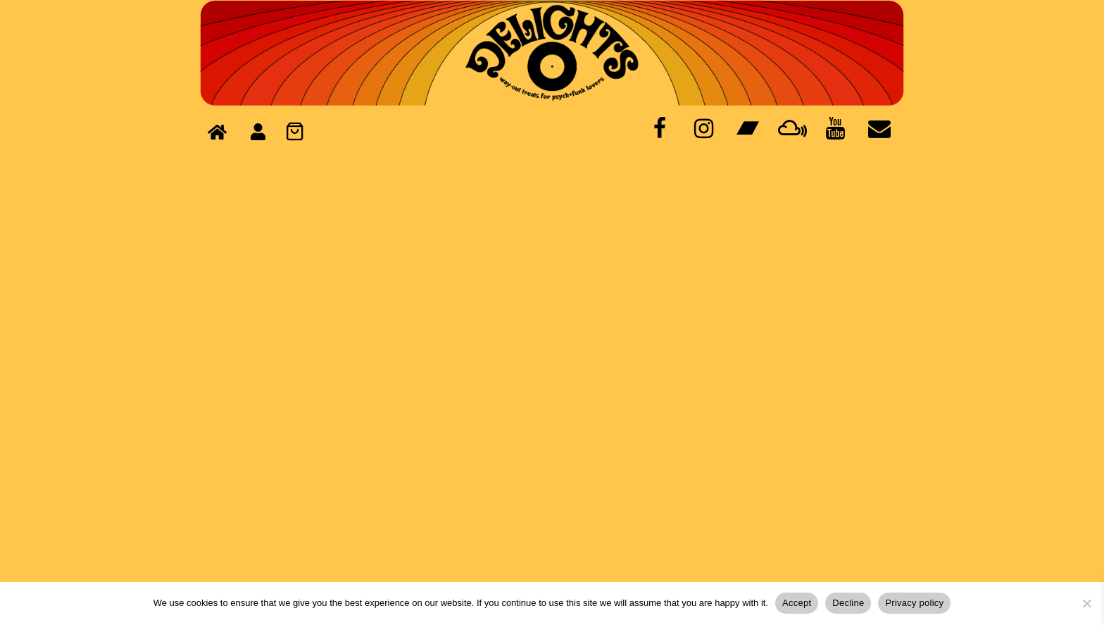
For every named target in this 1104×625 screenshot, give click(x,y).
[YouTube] (835, 129)
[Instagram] (703, 129)
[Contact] (879, 129)
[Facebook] (660, 129)
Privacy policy (914, 603)
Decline (848, 603)
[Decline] (1086, 603)
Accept (796, 603)
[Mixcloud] (791, 129)
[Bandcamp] (747, 129)
